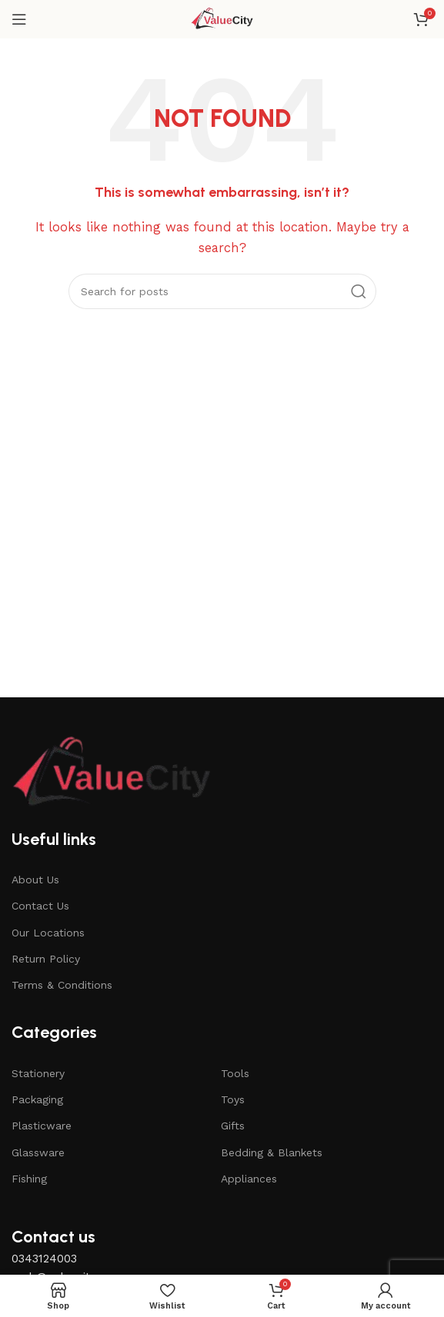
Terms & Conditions (62, 985)
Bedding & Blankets (271, 1152)
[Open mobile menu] (19, 19)
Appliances (249, 1178)
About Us (35, 879)
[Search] (222, 291)
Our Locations (48, 932)
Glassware (38, 1152)
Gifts (233, 1125)
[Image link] (112, 773)
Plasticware (42, 1125)
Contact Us (40, 906)
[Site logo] (222, 18)
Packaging (37, 1099)
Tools (235, 1073)
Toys (233, 1099)
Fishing (29, 1178)
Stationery (38, 1073)
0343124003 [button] (44, 1258)
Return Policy (46, 959)
